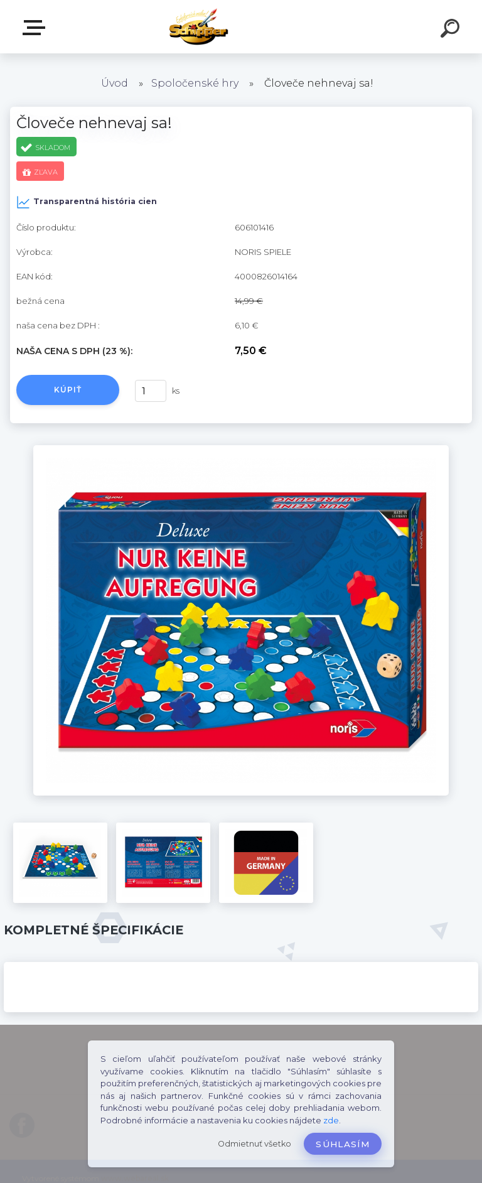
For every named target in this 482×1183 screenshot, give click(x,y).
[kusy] (150, 391)
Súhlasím (343, 1144)
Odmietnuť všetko (254, 1143)
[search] (452, 30)
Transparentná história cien (86, 202)
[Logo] (222, 27)
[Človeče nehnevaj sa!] (241, 449)
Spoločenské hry (196, 83)
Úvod (114, 83)
